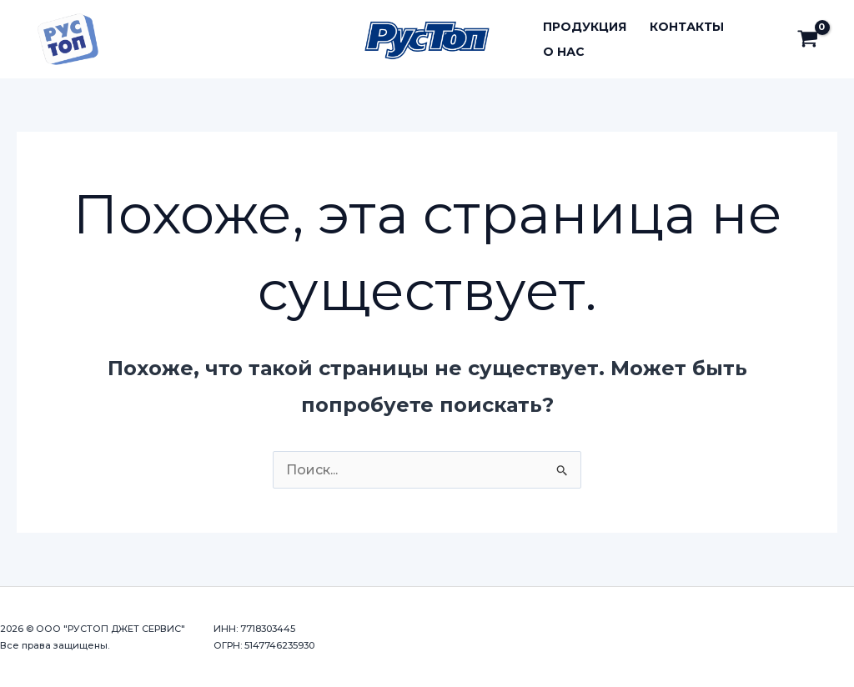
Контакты (687, 26)
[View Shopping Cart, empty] (807, 39)
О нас (564, 51)
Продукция (584, 26)
